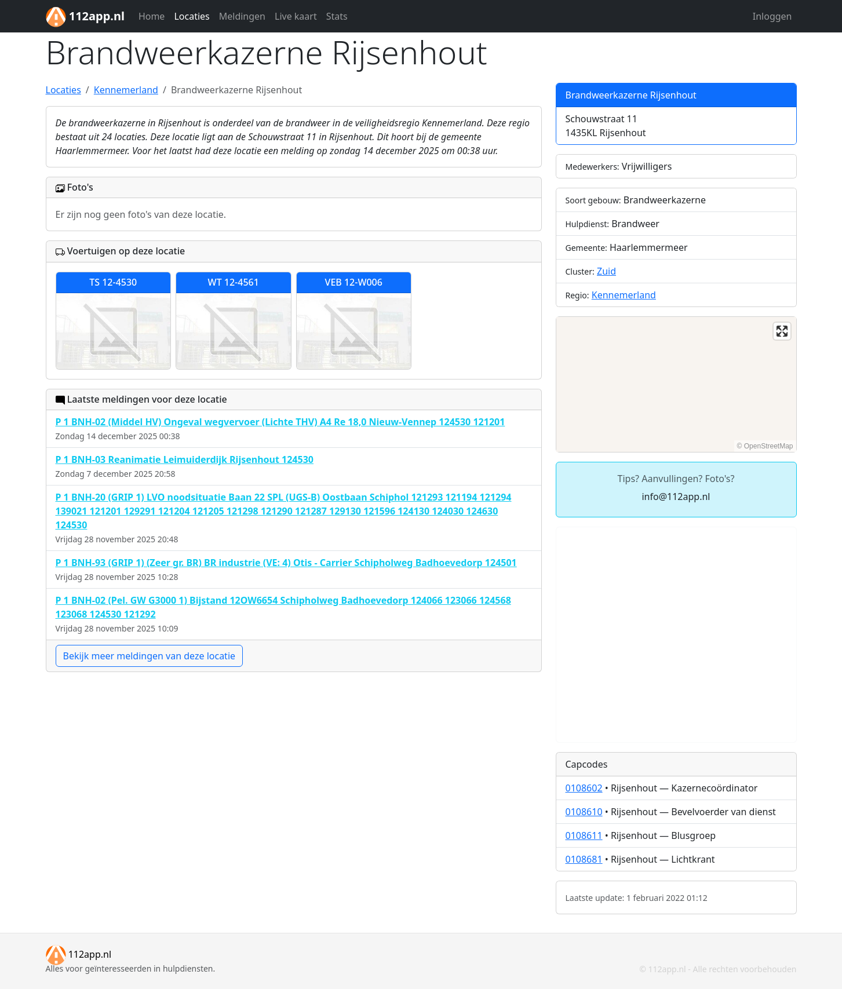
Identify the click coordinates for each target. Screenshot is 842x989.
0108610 (584, 811)
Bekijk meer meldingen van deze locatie (149, 655)
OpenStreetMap (768, 446)
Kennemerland (624, 295)
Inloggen (772, 16)
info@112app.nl (675, 496)
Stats (337, 16)
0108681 (584, 859)
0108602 (584, 788)
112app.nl (79, 954)
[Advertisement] (676, 635)
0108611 (584, 835)
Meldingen (242, 16)
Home (151, 16)
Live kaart (296, 16)
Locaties (191, 16)
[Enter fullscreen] (782, 331)
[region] (676, 384)
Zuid (606, 271)
